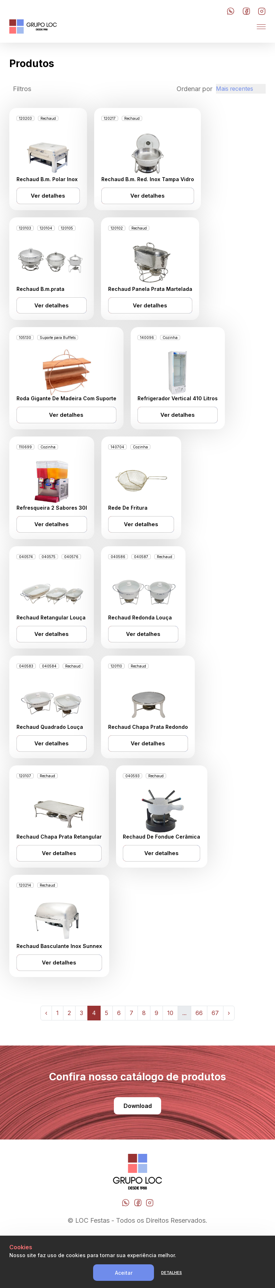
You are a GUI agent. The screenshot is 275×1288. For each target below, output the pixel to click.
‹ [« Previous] (46, 1060)
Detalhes (171, 1272)
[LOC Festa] (33, 26)
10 (170, 1060)
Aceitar (123, 1273)
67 (215, 1060)
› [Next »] (229, 1060)
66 (199, 1060)
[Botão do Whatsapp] (230, 11)
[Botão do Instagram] (262, 11)
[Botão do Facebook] (246, 11)
